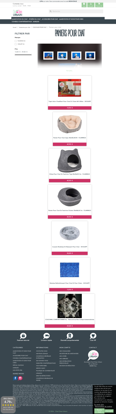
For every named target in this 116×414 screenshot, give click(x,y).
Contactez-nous (18, 4)
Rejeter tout (99, 411)
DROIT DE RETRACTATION (43, 375)
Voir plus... (69, 70)
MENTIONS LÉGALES (42, 353)
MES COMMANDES (64, 351)
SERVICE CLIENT (40, 368)
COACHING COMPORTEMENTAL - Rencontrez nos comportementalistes (69, 319)
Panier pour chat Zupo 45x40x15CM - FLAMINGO (69, 138)
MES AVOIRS (62, 356)
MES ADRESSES (63, 358)
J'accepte (109, 411)
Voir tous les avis (8, 409)
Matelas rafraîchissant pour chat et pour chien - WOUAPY (70, 283)
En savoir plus (99, 404)
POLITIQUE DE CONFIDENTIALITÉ (45, 370)
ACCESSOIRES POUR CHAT (20, 355)
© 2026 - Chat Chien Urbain (58, 411)
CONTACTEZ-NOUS (41, 351)
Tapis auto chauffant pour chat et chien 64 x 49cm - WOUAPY (69, 101)
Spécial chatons (18, 365)
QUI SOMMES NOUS (42, 360)
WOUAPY (21, 44)
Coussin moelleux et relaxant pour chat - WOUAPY (69, 247)
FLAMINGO (21, 41)
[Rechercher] (76, 11)
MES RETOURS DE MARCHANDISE (68, 353)
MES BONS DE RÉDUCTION (67, 365)
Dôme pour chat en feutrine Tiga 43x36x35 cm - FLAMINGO (69, 174)
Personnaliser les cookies (103, 406)
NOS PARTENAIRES (41, 365)
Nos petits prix (17, 370)
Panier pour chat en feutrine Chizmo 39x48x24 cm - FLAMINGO (69, 210)
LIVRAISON (39, 373)
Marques (16, 367)
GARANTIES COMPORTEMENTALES (46, 363)
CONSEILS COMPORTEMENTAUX (22, 358)
